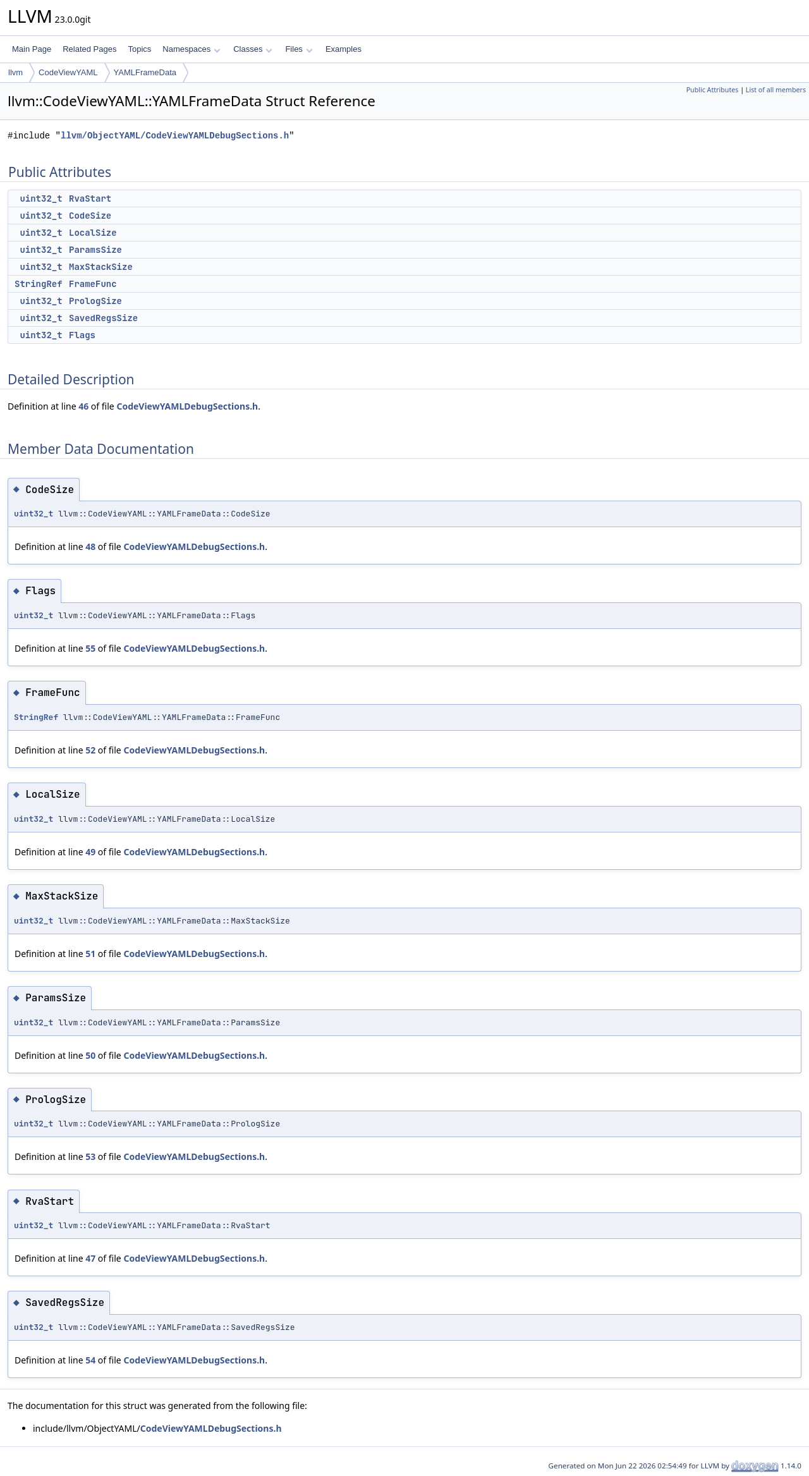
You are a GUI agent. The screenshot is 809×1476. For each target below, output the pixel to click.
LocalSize (93, 232)
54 (90, 1360)
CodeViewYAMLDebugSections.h (187, 406)
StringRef (39, 284)
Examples (343, 49)
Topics (139, 49)
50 (90, 1055)
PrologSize (95, 301)
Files (298, 49)
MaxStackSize (101, 266)
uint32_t (41, 198)
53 (90, 1156)
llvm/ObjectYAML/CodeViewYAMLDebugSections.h (175, 136)
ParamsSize (95, 249)
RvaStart (90, 198)
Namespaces (191, 49)
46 (83, 406)
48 (90, 546)
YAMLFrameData (145, 72)
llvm (15, 72)
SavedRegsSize (103, 318)
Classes (252, 49)
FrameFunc (93, 284)
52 (90, 750)
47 (90, 1258)
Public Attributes (712, 89)
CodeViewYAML (68, 72)
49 (90, 852)
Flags (82, 335)
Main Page (31, 49)
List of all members (776, 89)
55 (90, 648)
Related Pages (89, 49)
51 (90, 954)
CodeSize (90, 215)
